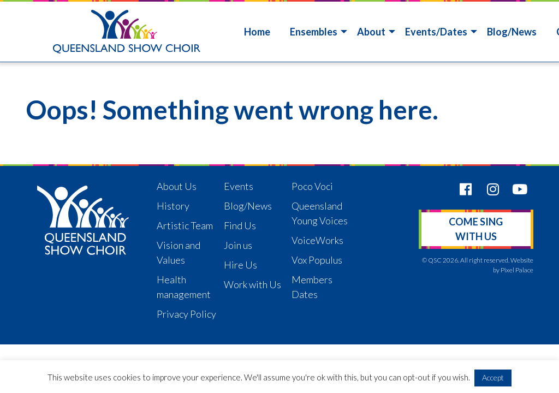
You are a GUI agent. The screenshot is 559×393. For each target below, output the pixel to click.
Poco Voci (312, 186)
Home (257, 32)
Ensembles (313, 32)
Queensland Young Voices (320, 213)
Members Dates (312, 286)
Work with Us (252, 284)
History (173, 206)
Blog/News (512, 32)
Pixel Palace (517, 270)
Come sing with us (476, 229)
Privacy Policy (186, 314)
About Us (177, 186)
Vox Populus (317, 260)
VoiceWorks (317, 240)
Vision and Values (178, 252)
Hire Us (240, 265)
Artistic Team (185, 225)
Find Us (240, 225)
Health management (184, 286)
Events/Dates (436, 32)
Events (238, 186)
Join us (238, 245)
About (371, 32)
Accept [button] (493, 377)
